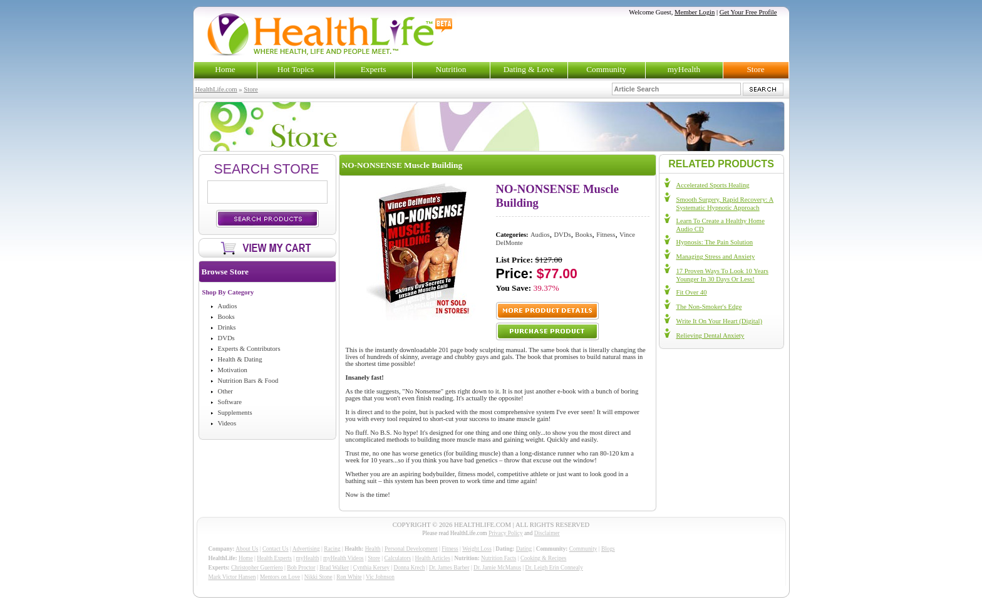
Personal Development (411, 549)
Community (606, 69)
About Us (246, 549)
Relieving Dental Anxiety (710, 335)
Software (230, 401)
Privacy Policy (505, 533)
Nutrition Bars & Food (248, 380)
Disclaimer (547, 533)
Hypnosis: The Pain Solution (714, 242)
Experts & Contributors (249, 348)
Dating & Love (529, 69)
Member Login (694, 12)
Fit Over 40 (691, 292)
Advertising (306, 549)
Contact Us (275, 549)
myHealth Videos (343, 558)
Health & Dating (240, 359)
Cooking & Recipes (543, 558)
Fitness (605, 234)
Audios (227, 306)
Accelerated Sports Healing (713, 185)
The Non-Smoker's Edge (709, 306)
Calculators (398, 558)
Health (373, 549)
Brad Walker (334, 568)
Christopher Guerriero (257, 568)
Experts (373, 69)
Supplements (235, 412)
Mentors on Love (280, 577)
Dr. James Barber (449, 568)
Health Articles (432, 558)
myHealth (684, 69)
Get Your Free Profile (748, 12)
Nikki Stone (318, 577)
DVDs (226, 338)
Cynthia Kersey (371, 568)
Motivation (232, 370)
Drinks (227, 327)
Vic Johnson (380, 577)
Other (225, 391)
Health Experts (274, 558)
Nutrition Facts (498, 558)
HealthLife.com (216, 89)
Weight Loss (477, 549)
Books (226, 316)
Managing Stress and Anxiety (715, 256)
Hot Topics (295, 69)
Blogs (608, 549)
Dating (524, 549)
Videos (227, 423)
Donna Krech (409, 568)
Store (755, 69)
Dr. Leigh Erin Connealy (554, 568)
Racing (332, 549)
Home (225, 69)
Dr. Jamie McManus (497, 568)
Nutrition (451, 69)
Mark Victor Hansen (232, 577)
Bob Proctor (301, 568)
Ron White (349, 577)
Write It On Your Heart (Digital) (719, 321)
